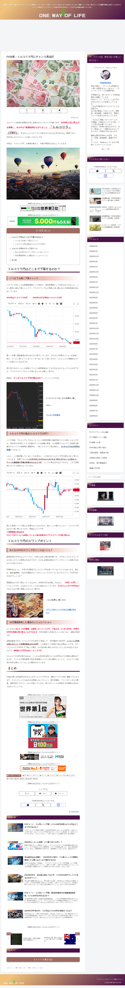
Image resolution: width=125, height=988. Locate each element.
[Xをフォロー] (43, 806)
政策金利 (29, 779)
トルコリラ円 (61, 776)
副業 (17, 779)
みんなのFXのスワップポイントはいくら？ (32, 252)
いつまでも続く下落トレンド (26, 241)
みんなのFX (70, 776)
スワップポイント (32, 776)
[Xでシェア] (31, 111)
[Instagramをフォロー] (48, 806)
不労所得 (10, 779)
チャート (43, 776)
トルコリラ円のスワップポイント (25, 249)
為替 (35, 779)
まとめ (14, 261)
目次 (41, 230)
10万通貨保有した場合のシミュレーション (32, 256)
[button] (43, 111)
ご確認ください (117, 982)
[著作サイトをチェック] (39, 806)
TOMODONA (105, 83)
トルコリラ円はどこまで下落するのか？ (27, 237)
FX (24, 776)
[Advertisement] (62, 35)
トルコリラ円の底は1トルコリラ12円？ (30, 244)
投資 (22, 779)
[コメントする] (55, 111)
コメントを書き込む (43, 962)
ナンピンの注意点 (53, 416)
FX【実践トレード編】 (14, 776)
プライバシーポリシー (103, 982)
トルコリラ (51, 776)
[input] (105, 477)
